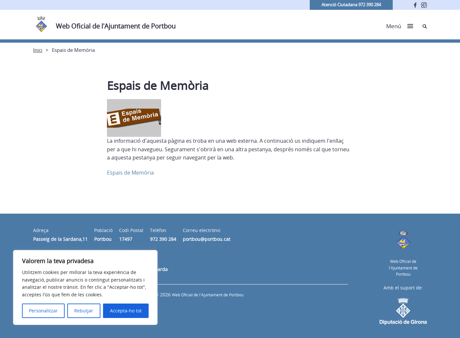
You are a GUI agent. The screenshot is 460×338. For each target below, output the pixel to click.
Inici (37, 50)
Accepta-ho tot (126, 310)
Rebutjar (83, 310)
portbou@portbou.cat (206, 239)
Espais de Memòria (130, 172)
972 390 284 (163, 239)
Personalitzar (43, 310)
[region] (85, 287)
